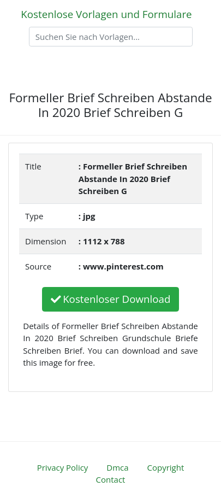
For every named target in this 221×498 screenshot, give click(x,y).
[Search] (111, 36)
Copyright (165, 467)
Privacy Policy (62, 467)
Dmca (117, 467)
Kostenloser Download (111, 299)
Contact (111, 479)
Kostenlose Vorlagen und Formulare (106, 14)
